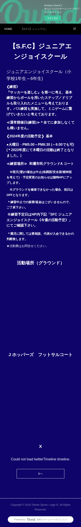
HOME (8, 29)
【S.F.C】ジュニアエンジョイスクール (34, 29)
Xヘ (40, 473)
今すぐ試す (52, 18)
